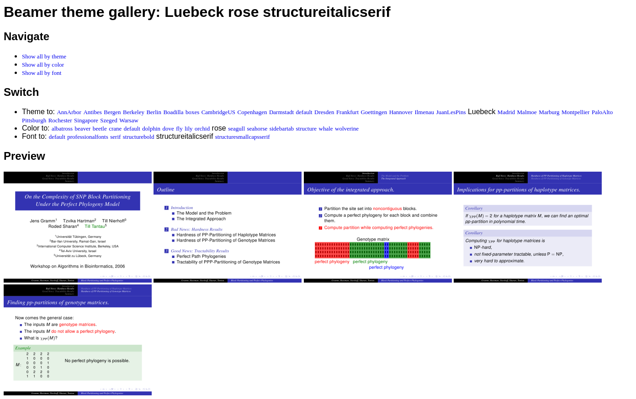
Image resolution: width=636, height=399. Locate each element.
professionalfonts (87, 136)
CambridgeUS (218, 112)
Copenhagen (252, 112)
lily (188, 128)
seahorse (257, 128)
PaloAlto (602, 112)
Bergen (112, 112)
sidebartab (282, 128)
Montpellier (575, 112)
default (304, 112)
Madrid (506, 112)
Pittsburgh (34, 120)
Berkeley (133, 112)
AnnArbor (69, 112)
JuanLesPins (451, 112)
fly (179, 128)
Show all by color (43, 64)
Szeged (108, 120)
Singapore (86, 120)
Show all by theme (44, 56)
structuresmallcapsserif (242, 136)
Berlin (153, 112)
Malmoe (527, 112)
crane (115, 128)
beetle (100, 128)
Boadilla (173, 112)
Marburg (549, 112)
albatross (62, 128)
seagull (236, 128)
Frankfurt (347, 112)
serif (115, 136)
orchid (202, 128)
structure (306, 128)
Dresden (324, 112)
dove (168, 128)
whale (326, 128)
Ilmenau (424, 112)
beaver (83, 128)
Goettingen (373, 112)
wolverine (347, 128)
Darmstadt (281, 112)
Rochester (60, 120)
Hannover (401, 112)
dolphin (151, 128)
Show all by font (41, 72)
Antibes (92, 112)
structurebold (138, 136)
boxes (192, 112)
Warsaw (128, 120)
